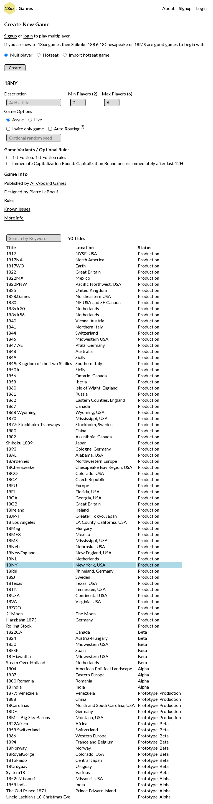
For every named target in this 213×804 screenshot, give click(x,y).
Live (38, 119)
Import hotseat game (89, 54)
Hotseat (51, 54)
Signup (185, 8)
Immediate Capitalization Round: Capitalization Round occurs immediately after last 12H (97, 163)
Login (201, 8)
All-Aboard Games (48, 183)
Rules (9, 200)
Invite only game (28, 128)
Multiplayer (21, 54)
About (168, 8)
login (28, 35)
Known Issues (17, 208)
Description (15, 93)
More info (14, 217)
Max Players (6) (117, 93)
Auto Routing (67, 128)
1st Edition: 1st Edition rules (39, 157)
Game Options (18, 111)
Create (15, 67)
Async (18, 119)
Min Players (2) (82, 93)
